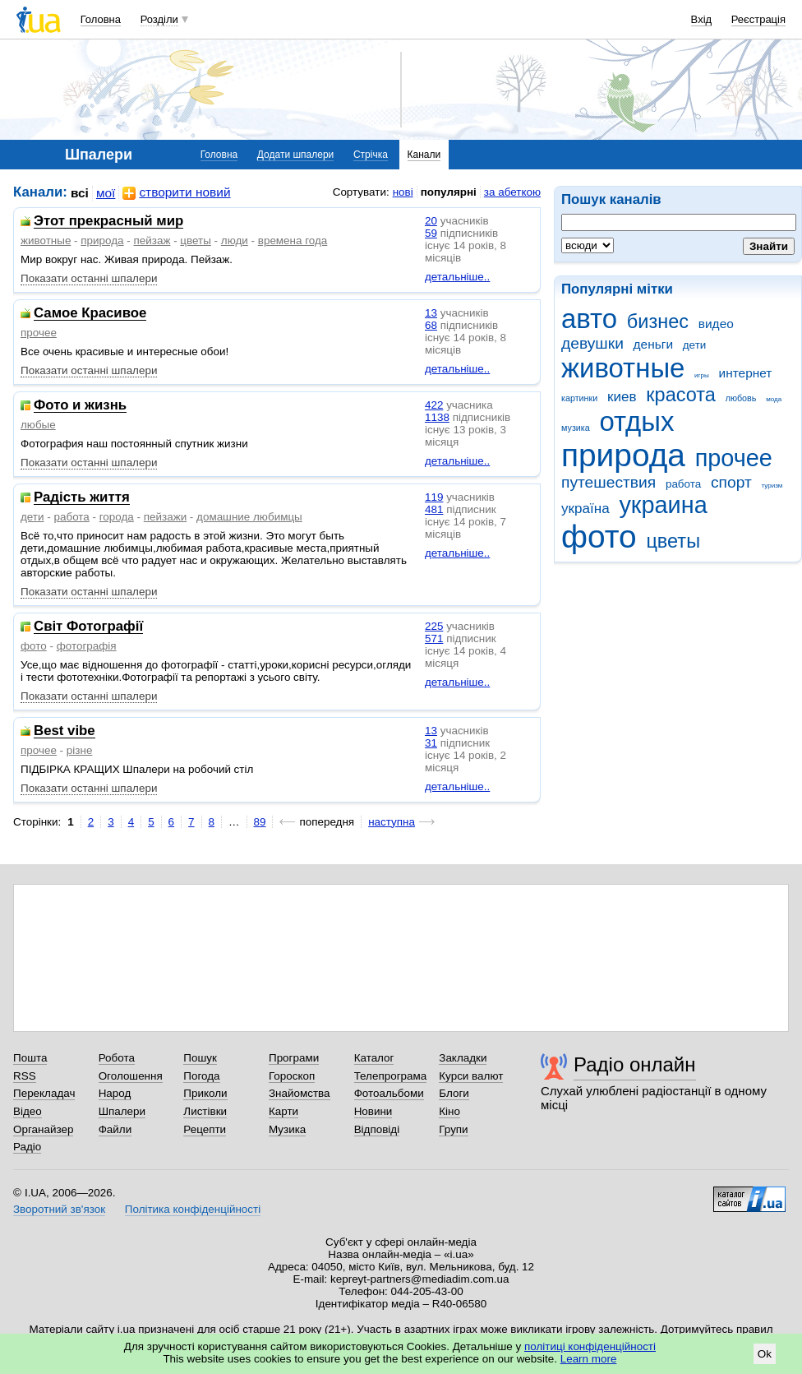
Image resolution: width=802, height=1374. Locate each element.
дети (695, 345)
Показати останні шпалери (89, 278)
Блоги (454, 1093)
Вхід (701, 19)
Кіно (449, 1111)
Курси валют (471, 1076)
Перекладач (44, 1093)
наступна (391, 822)
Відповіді (377, 1129)
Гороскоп (292, 1076)
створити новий (176, 193)
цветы (673, 541)
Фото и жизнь (80, 406)
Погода (201, 1076)
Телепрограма (390, 1076)
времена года (293, 240)
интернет (745, 373)
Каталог (374, 1058)
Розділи (159, 19)
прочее (733, 458)
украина (663, 505)
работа (683, 484)
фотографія (87, 646)
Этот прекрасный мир (108, 222)
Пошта (30, 1058)
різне (80, 750)
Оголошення (131, 1076)
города (116, 517)
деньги (653, 344)
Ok (765, 1354)
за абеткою (512, 192)
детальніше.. (457, 277)
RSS (24, 1076)
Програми (294, 1058)
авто (589, 318)
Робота (117, 1058)
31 (431, 743)
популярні (449, 192)
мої (106, 193)
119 (434, 497)
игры (701, 375)
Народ (115, 1093)
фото (599, 536)
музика (575, 428)
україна (585, 508)
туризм (771, 485)
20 (431, 221)
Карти (283, 1111)
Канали (424, 154)
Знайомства (299, 1093)
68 (431, 325)
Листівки (205, 1111)
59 (431, 233)
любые (38, 425)
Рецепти (204, 1129)
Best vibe (64, 731)
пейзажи (165, 517)
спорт (731, 482)
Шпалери (122, 1111)
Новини (373, 1111)
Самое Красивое (90, 314)
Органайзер (43, 1129)
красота (681, 394)
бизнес (658, 321)
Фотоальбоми (389, 1093)
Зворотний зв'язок (59, 1209)
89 (260, 822)
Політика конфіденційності (192, 1209)
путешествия (608, 482)
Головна (101, 19)
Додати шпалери (295, 154)
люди (234, 240)
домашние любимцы (249, 517)
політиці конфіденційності (590, 1346)
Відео (27, 1111)
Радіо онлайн (635, 1064)
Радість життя (82, 498)
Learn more (588, 1359)
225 (434, 626)
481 (434, 509)
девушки (592, 343)
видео (716, 324)
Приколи (205, 1093)
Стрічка (370, 154)
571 (434, 638)
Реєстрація (758, 19)
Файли (115, 1129)
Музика (287, 1129)
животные (622, 368)
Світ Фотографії (88, 627)
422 (434, 405)
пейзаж (152, 240)
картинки (579, 398)
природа (623, 455)
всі (80, 193)
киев (622, 397)
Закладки (462, 1058)
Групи (453, 1129)
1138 (437, 417)
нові (403, 192)
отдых (636, 421)
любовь (741, 398)
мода (773, 399)
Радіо (27, 1146)
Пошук (200, 1058)
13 (431, 313)
